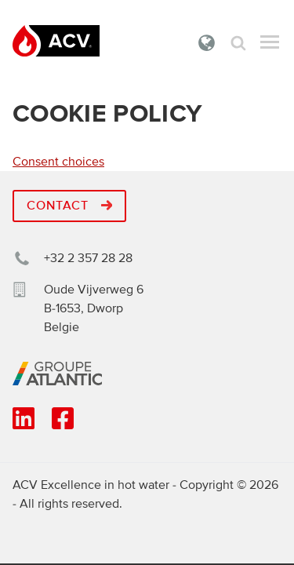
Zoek (238, 43)
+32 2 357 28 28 (88, 258)
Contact (69, 205)
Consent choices (58, 162)
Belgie (207, 42)
